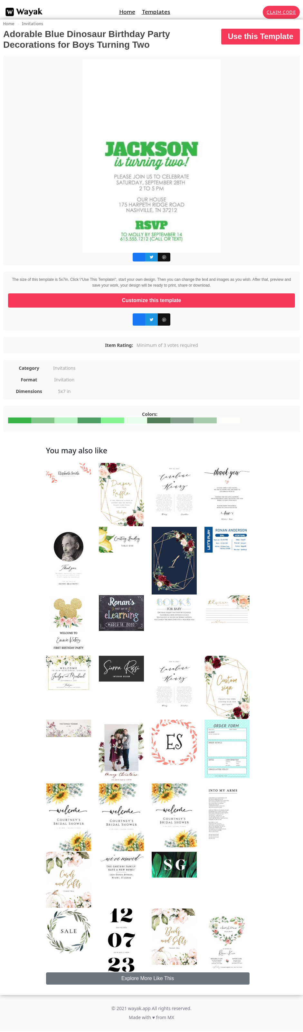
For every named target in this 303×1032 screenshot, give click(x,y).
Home (127, 11)
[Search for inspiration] (257, 12)
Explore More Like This (147, 978)
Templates (156, 11)
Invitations (32, 23)
